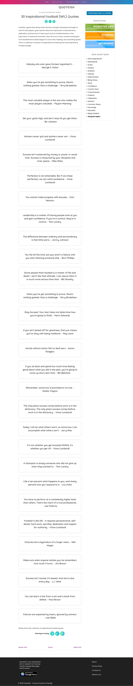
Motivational (92, 62)
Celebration (92, 98)
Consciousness (93, 92)
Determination (93, 77)
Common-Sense (94, 104)
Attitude (91, 74)
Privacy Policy (97, 666)
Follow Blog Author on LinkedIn (99, 13)
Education (91, 110)
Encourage (92, 107)
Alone (90, 83)
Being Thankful (93, 113)
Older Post (77, 647)
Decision (91, 101)
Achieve (91, 68)
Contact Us (96, 670)
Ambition (91, 71)
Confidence (92, 86)
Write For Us (96, 675)
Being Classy (93, 80)
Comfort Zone (93, 89)
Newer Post (23, 647)
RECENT (84, 2)
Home (47, 2)
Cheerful (91, 95)
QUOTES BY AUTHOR (72, 2)
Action (90, 65)
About (94, 662)
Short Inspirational (95, 59)
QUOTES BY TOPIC (57, 2)
